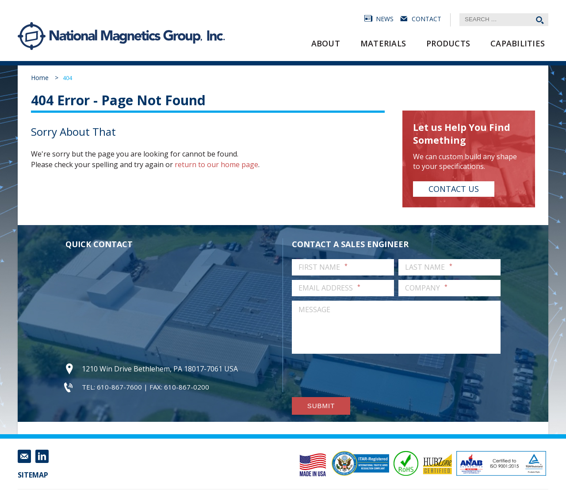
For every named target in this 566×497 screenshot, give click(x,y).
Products (448, 43)
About (325, 43)
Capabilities (517, 43)
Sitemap (33, 475)
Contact (426, 19)
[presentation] (359, 375)
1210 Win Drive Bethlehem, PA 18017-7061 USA (160, 369)
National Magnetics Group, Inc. (32, 36)
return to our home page (216, 164)
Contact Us (453, 189)
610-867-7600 (119, 386)
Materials (383, 43)
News (385, 19)
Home (40, 77)
